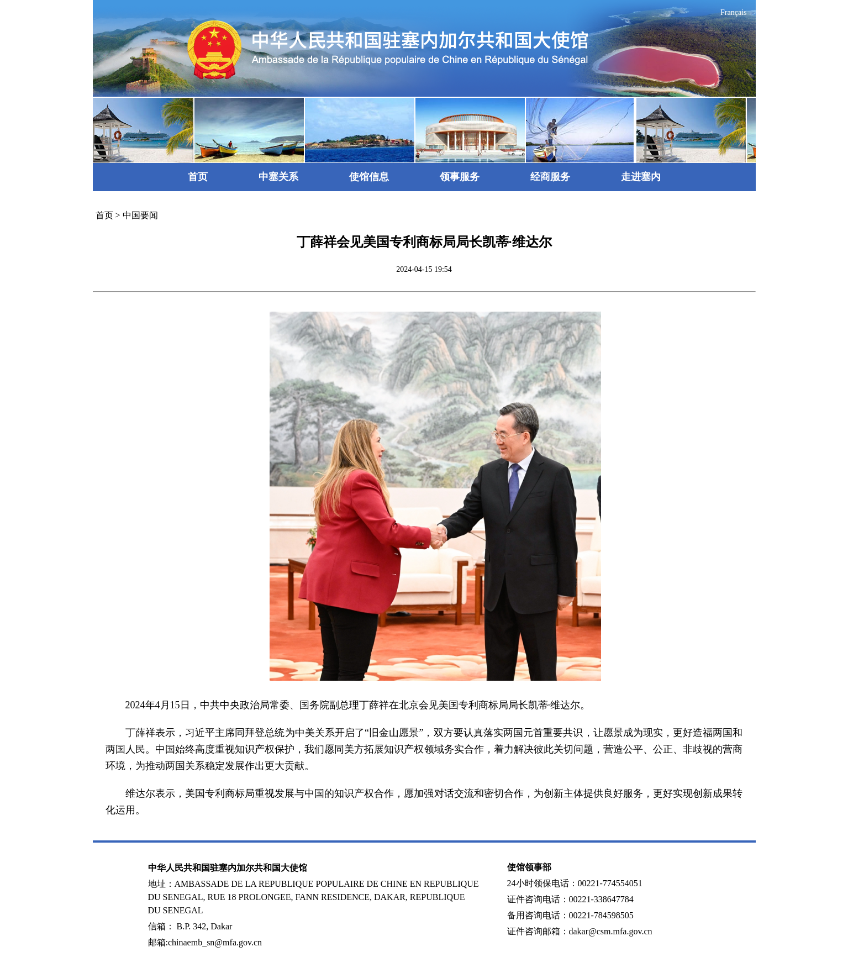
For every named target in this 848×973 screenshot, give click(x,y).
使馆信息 (369, 176)
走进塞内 (641, 176)
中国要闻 (140, 215)
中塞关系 (278, 176)
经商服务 (550, 176)
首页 (198, 176)
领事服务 (460, 176)
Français (733, 12)
